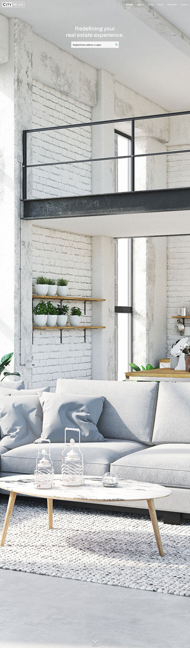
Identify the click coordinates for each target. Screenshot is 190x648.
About (160, 5)
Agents (140, 5)
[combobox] (94, 45)
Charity (150, 5)
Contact (184, 5)
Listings (129, 5)
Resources (172, 5)
